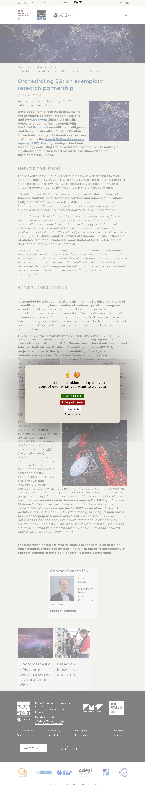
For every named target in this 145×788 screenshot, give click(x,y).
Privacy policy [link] (72, 414)
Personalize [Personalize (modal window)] (72, 408)
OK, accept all (72, 395)
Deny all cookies (73, 402)
